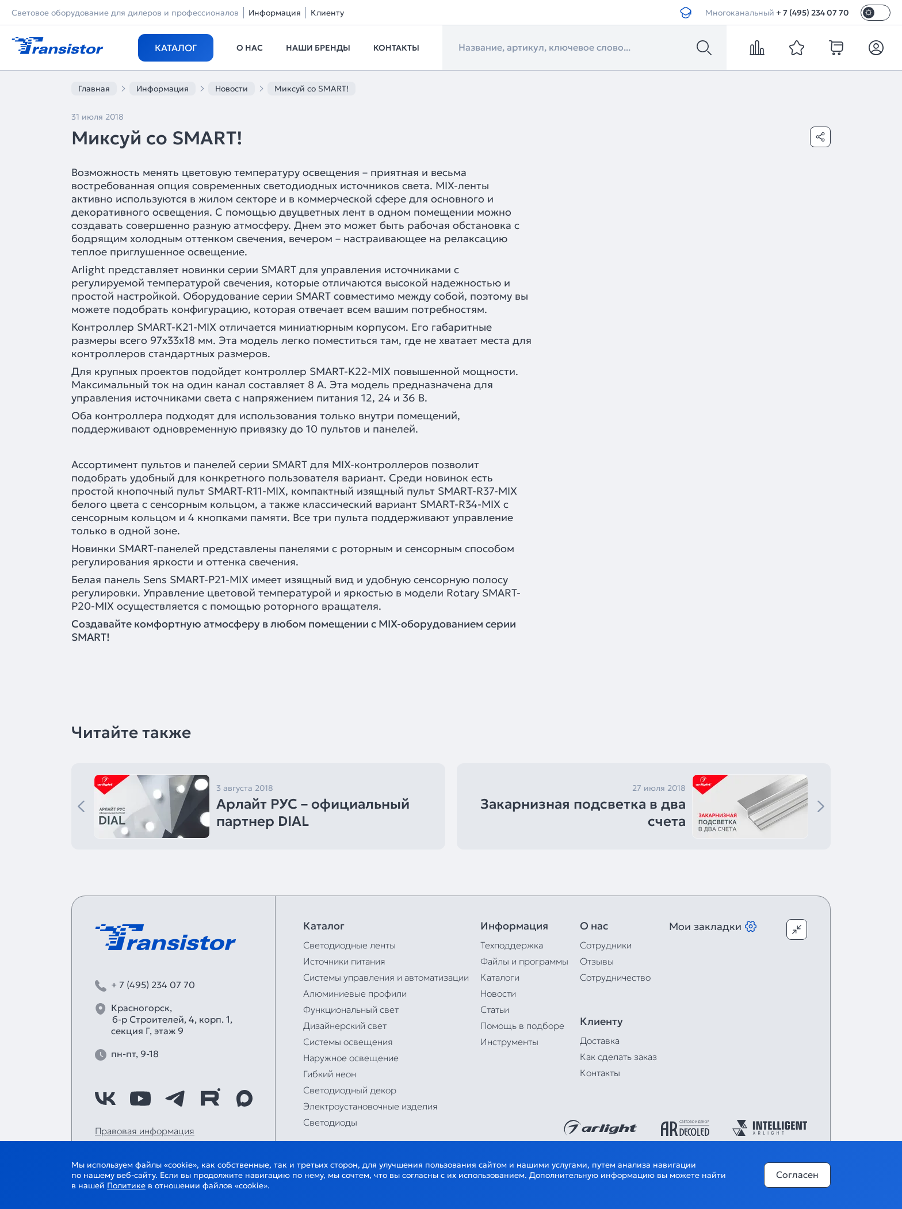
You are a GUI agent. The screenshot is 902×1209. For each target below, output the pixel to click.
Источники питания (344, 961)
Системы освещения (348, 1041)
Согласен (797, 1174)
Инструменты (509, 1041)
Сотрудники (606, 945)
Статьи (494, 1009)
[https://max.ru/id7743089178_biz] (244, 1098)
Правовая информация (144, 1131)
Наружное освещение (351, 1057)
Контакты (396, 48)
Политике (126, 1185)
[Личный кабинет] (876, 47)
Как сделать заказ (618, 1056)
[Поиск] (704, 47)
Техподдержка (511, 945)
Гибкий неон (329, 1074)
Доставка (600, 1040)
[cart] (836, 47)
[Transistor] (58, 44)
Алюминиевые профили (355, 993)
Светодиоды (330, 1122)
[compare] (757, 47)
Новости (498, 993)
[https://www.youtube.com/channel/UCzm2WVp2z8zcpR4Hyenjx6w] (140, 1098)
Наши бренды (318, 48)
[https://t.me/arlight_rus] (175, 1098)
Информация (275, 12)
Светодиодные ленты (349, 945)
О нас (249, 48)
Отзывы (597, 961)
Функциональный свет (351, 1009)
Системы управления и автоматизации (386, 977)
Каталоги (499, 977)
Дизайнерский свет (345, 1025)
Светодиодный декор (349, 1090)
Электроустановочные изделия (370, 1106)
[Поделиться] (820, 137)
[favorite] (796, 47)
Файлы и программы (524, 961)
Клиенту (327, 12)
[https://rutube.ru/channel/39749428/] (210, 1098)
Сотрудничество (615, 977)
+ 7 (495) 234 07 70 (812, 12)
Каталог (176, 47)
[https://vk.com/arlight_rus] (105, 1098)
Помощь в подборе (522, 1025)
